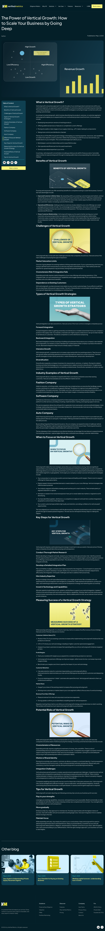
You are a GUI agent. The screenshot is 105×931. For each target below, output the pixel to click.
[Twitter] (102, 927)
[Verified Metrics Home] (13, 6)
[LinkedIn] (98, 927)
